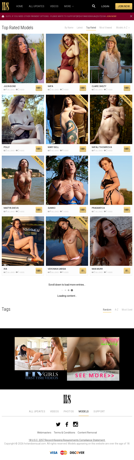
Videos (54, 411)
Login (105, 6)
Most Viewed (105, 27)
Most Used (127, 309)
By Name (69, 27)
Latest (80, 27)
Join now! (111, 16)
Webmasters (44, 432)
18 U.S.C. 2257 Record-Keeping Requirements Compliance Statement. (67, 440)
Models (84, 411)
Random (107, 309)
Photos (69, 411)
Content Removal (87, 432)
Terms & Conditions (64, 432)
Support (99, 411)
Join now (124, 6)
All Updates (37, 411)
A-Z (116, 309)
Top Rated (91, 27)
